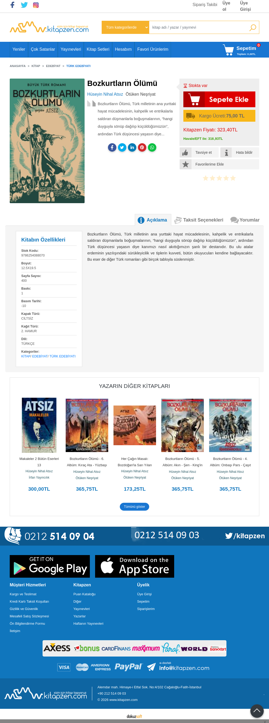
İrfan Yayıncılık (39, 477)
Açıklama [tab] (157, 220)
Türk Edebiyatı (62, 356)
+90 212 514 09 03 (111, 693)
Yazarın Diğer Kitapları (134, 386)
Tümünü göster (134, 507)
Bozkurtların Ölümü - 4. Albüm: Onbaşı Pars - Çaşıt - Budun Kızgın (231, 465)
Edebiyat (40, 356)
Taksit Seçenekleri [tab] (203, 220)
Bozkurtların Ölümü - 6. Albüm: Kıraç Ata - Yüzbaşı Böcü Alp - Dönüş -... (87, 465)
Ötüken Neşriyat (87, 478)
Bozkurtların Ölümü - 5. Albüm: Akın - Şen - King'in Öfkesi (183, 465)
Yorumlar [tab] (250, 220)
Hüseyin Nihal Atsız (39, 471)
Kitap (25, 356)
